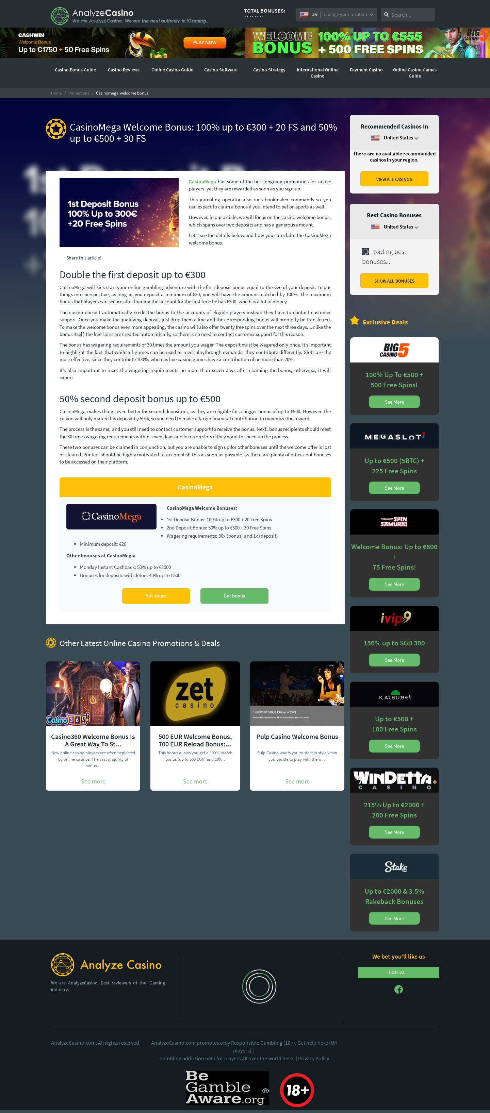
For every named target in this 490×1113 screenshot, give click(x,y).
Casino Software (221, 70)
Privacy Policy (313, 1058)
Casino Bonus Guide (75, 70)
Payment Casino (366, 70)
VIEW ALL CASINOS (394, 179)
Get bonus (234, 595)
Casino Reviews (124, 70)
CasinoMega (202, 181)
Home (56, 93)
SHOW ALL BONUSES (394, 281)
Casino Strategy (269, 70)
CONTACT (398, 972)
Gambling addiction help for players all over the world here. (228, 1058)
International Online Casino (318, 73)
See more (156, 595)
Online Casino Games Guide (415, 73)
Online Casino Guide (172, 70)
